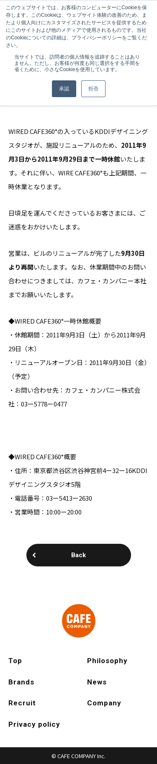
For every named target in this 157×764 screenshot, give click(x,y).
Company (104, 703)
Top (15, 660)
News (97, 682)
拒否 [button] (93, 89)
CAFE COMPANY (78, 621)
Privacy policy (34, 724)
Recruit (22, 703)
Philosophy (107, 660)
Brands (21, 682)
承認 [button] (64, 89)
